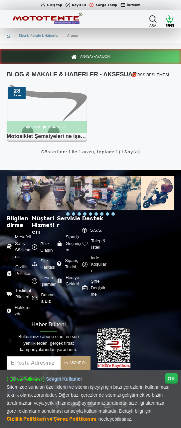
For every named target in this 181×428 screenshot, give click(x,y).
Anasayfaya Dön (94, 57)
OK (171, 378)
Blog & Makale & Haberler (39, 36)
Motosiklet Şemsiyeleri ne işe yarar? (47, 137)
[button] (68, 214)
